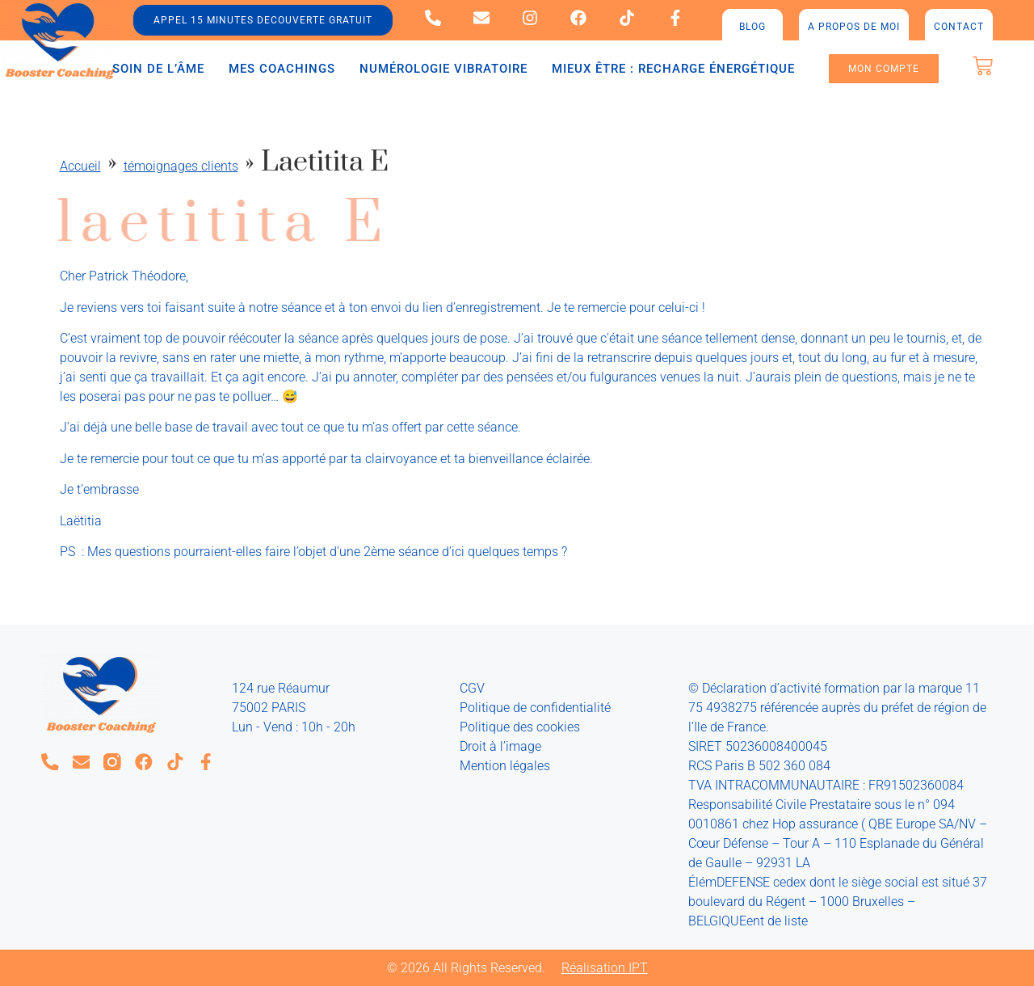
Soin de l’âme (158, 68)
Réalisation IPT (604, 967)
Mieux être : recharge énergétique (673, 68)
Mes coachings (282, 68)
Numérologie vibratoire (443, 68)
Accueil (80, 166)
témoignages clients (181, 166)
